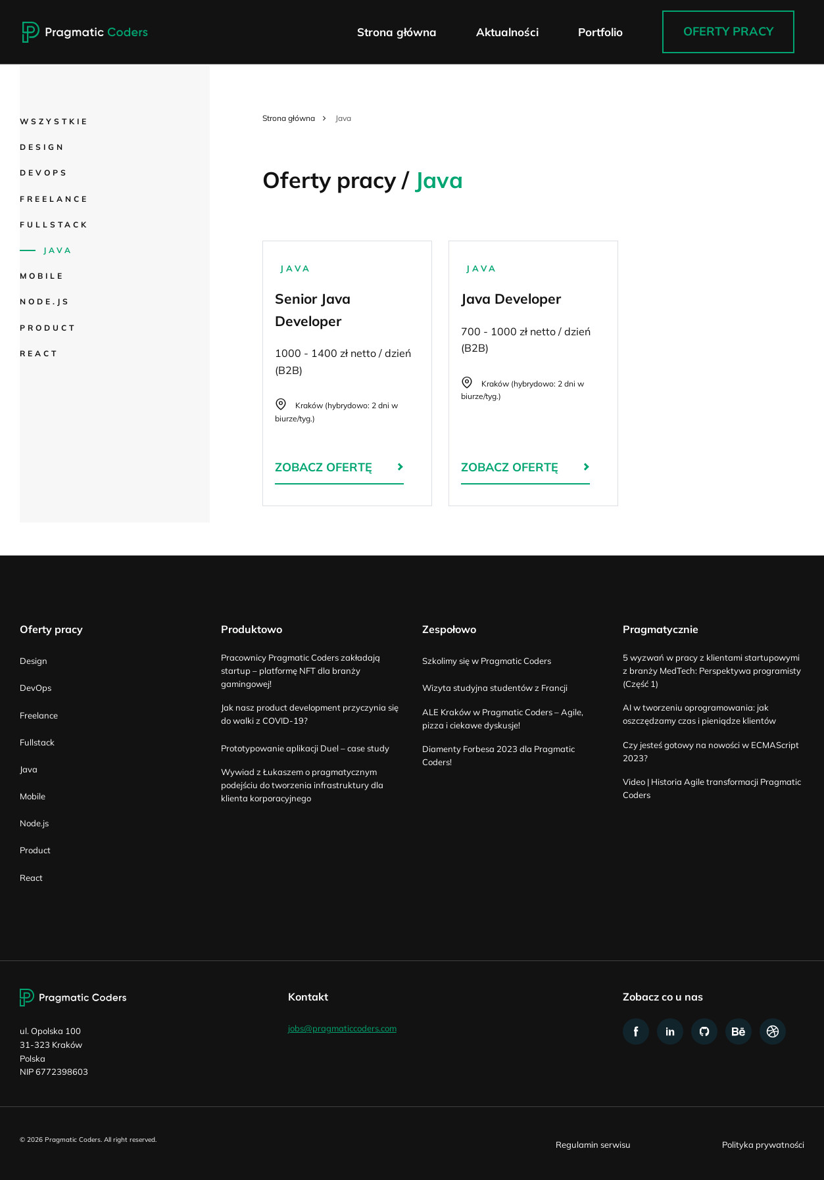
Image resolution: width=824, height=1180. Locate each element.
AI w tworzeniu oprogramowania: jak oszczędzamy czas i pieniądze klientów (699, 714)
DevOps (44, 172)
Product (48, 328)
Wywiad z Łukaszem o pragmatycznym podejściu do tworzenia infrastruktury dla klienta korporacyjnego (302, 785)
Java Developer (533, 373)
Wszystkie (54, 121)
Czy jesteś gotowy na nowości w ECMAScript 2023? (711, 751)
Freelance (54, 199)
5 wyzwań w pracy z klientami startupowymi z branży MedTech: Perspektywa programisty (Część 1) (712, 670)
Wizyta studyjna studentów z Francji (495, 687)
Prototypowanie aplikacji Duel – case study (305, 748)
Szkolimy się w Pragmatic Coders (486, 660)
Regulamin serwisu (593, 1144)
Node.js (45, 301)
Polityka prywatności (763, 1144)
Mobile (42, 276)
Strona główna (288, 118)
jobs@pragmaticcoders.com (342, 1029)
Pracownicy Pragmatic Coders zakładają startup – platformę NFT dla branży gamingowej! (300, 670)
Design (42, 147)
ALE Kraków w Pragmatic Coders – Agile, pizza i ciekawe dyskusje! (502, 718)
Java (58, 250)
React (39, 353)
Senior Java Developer (347, 373)
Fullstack (54, 224)
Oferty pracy (728, 31)
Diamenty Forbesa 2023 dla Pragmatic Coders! (498, 755)
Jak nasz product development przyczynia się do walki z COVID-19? (310, 714)
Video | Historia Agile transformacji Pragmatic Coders (712, 788)
